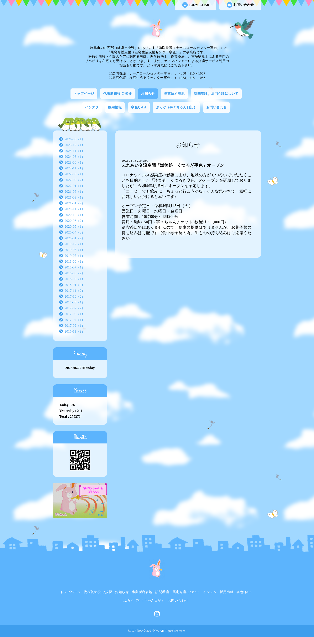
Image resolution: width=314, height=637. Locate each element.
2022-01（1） (75, 185)
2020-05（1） (75, 226)
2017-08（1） (75, 302)
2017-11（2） (75, 290)
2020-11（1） (75, 209)
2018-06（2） (75, 273)
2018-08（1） (75, 261)
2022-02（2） (75, 180)
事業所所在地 (174, 93)
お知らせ (148, 93)
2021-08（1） (75, 191)
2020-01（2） (75, 238)
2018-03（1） (75, 279)
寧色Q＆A (139, 107)
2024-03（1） (75, 156)
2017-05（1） (75, 314)
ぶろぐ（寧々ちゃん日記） (176, 107)
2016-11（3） (75, 331)
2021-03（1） (75, 197)
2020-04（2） (75, 232)
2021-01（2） (75, 203)
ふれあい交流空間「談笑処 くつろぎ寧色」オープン (173, 165)
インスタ (92, 107)
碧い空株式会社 (147, 630)
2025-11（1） (75, 151)
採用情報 (115, 107)
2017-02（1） (75, 325)
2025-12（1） (75, 145)
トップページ (84, 93)
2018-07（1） (75, 267)
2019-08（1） (75, 250)
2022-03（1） (75, 174)
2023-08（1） (75, 162)
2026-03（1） (75, 139)
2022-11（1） (75, 168)
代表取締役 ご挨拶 (117, 93)
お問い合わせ (240, 5)
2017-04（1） (75, 320)
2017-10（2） (75, 296)
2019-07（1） (75, 255)
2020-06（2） (75, 220)
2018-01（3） (75, 285)
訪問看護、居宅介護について (216, 93)
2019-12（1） (75, 244)
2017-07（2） (75, 308)
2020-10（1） (75, 215)
